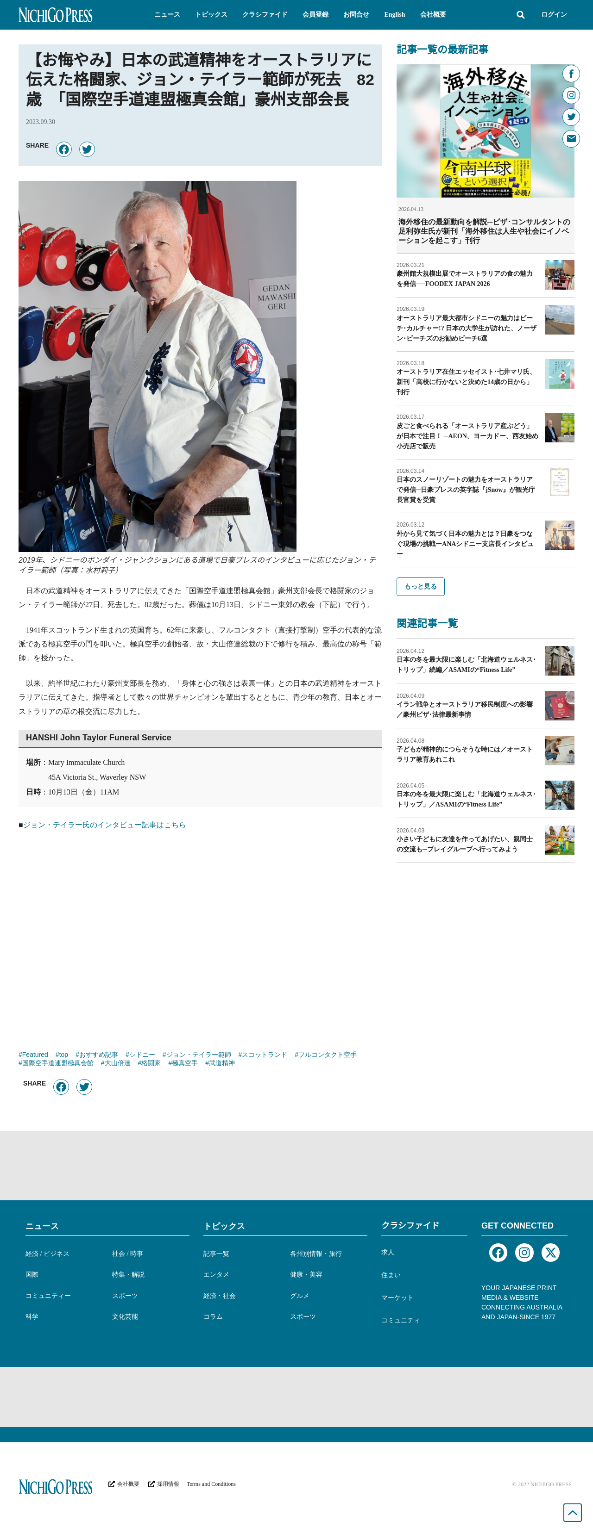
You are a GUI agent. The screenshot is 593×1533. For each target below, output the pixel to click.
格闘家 (151, 1064)
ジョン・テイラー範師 (198, 1055)
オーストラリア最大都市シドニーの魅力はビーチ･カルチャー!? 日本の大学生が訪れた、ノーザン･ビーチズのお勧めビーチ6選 (466, 327)
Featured (35, 1055)
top (63, 1055)
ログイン (554, 14)
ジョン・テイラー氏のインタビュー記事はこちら (104, 825)
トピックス (224, 1226)
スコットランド (264, 1055)
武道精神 (222, 1064)
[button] (167, 15)
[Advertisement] (200, 936)
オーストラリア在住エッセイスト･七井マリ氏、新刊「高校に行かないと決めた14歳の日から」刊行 (466, 381)
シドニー (142, 1055)
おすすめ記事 (98, 1055)
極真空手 (185, 1064)
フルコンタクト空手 (327, 1055)
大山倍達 (118, 1064)
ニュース (42, 1226)
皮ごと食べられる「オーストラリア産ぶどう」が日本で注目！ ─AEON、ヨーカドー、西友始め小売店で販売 (467, 435)
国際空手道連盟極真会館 (58, 1064)
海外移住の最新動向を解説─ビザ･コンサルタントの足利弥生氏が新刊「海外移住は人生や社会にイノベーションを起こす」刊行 (484, 231)
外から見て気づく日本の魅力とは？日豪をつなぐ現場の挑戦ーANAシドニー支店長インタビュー (465, 543)
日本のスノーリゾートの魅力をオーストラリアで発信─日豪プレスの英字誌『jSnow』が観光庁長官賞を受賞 (466, 489)
